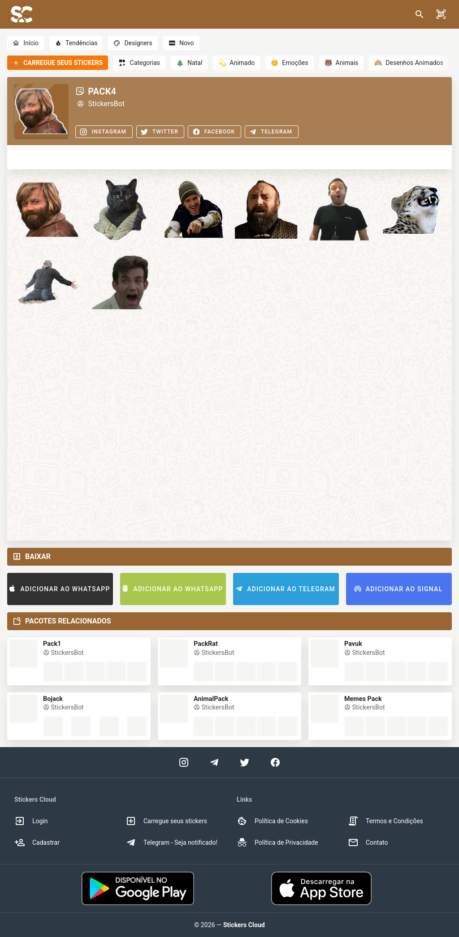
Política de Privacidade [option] (277, 842)
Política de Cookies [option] (272, 821)
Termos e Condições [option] (385, 821)
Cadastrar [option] (37, 842)
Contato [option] (368, 842)
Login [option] (31, 821)
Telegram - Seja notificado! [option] (171, 842)
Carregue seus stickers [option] (166, 821)
